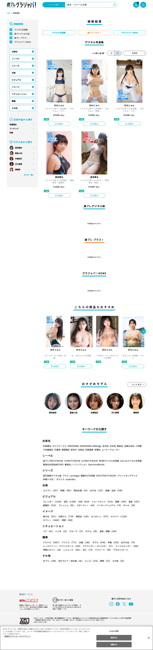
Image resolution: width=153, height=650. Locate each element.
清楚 (49, 520)
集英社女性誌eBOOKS (53, 464)
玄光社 (105, 446)
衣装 (14, 72)
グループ (76, 531)
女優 (84, 542)
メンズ (91, 560)
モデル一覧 (28, 175)
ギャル (129, 505)
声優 (113, 542)
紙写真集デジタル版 (52, 475)
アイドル (69, 542)
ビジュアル (16, 79)
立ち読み (59, 123)
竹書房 (57, 449)
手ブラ (50, 560)
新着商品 (13, 124)
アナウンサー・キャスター (98, 546)
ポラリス (60, 479)
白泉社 (81, 449)
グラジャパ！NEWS (22, 42)
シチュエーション (19, 94)
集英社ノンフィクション (75, 464)
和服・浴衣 (114, 490)
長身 (133, 501)
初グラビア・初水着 (70, 560)
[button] (143, 331)
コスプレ (51, 490)
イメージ (15, 87)
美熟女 (82, 516)
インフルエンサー (127, 546)
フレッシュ (66, 505)
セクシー (136, 516)
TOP (8, 13)
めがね (96, 490)
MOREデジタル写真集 (107, 460)
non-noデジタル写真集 (129, 460)
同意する (114, 644)
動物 (105, 560)
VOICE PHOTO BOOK (105, 475)
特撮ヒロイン (52, 549)
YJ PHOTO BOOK (71, 460)
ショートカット (102, 501)
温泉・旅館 (108, 531)
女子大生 (127, 542)
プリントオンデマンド (126, 475)
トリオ (61, 531)
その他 (14, 108)
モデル (99, 542)
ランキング (14, 128)
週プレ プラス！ (21, 37)
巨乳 (70, 501)
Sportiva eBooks (95, 464)
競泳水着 (80, 490)
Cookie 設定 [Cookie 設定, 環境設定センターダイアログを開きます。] (114, 631)
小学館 (138, 446)
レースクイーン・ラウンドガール (62, 546)
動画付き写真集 (87, 475)
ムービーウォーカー (111, 449)
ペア (48, 531)
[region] (76, 638)
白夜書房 (89, 449)
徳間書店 (66, 449)
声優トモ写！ (49, 479)
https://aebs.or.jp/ (40, 622)
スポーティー (85, 505)
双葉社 (97, 449)
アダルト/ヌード (120, 549)
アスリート (102, 549)
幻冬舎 (112, 446)
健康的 (50, 505)
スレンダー (52, 501)
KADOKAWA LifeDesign (90, 446)
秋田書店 (47, 446)
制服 (66, 490)
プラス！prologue (70, 475)
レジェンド (72, 549)
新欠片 (74, 449)
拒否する (114, 637)
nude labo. (71, 479)
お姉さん (66, 516)
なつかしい (100, 516)
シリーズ (15, 65)
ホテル (91, 531)
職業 (14, 101)
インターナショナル (109, 505)
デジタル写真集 (21, 29)
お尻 (84, 501)
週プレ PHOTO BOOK (53, 460)
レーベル (15, 58)
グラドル (51, 542)
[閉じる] (149, 638)
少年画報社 (48, 449)
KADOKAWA (73, 446)
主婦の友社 (129, 446)
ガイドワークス (59, 446)
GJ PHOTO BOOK (88, 460)
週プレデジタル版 (22, 33)
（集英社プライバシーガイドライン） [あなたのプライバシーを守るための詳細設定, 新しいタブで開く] (17, 636)
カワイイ (118, 516)
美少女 (50, 516)
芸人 (87, 549)
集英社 (120, 446)
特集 (11, 132)
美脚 (120, 501)
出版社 (14, 51)
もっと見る (137, 384)
